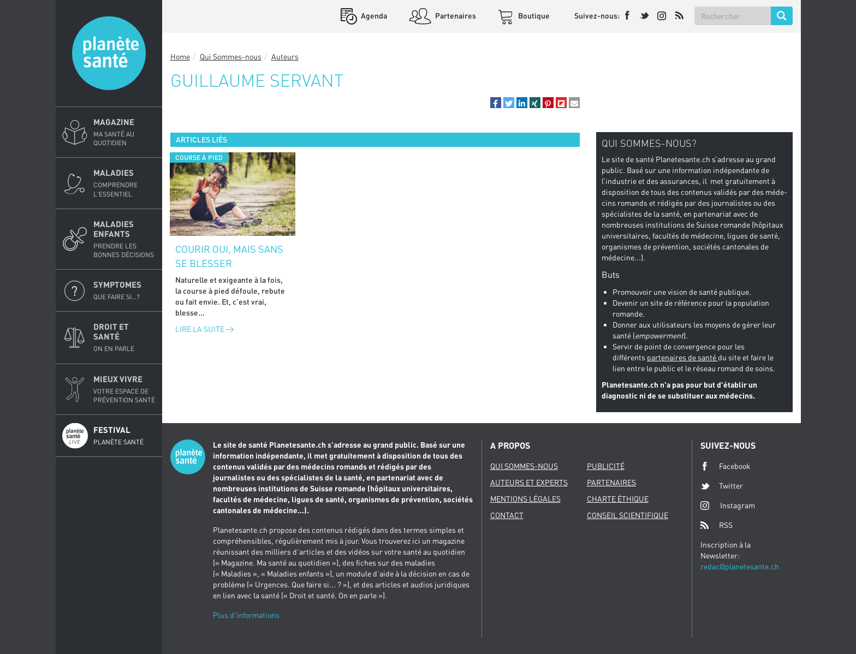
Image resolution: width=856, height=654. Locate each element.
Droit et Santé (124, 337)
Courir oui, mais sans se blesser (229, 256)
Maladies (124, 183)
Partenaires (454, 15)
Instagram (727, 505)
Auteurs (285, 56)
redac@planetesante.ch (739, 566)
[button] (495, 102)
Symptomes (124, 290)
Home (180, 56)
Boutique (533, 15)
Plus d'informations (246, 615)
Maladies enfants (124, 239)
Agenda (373, 15)
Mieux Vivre (124, 389)
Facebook (725, 466)
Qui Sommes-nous (230, 56)
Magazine (124, 132)
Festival (124, 436)
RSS (716, 525)
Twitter (721, 485)
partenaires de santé (682, 357)
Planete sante (109, 53)
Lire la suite (204, 329)
